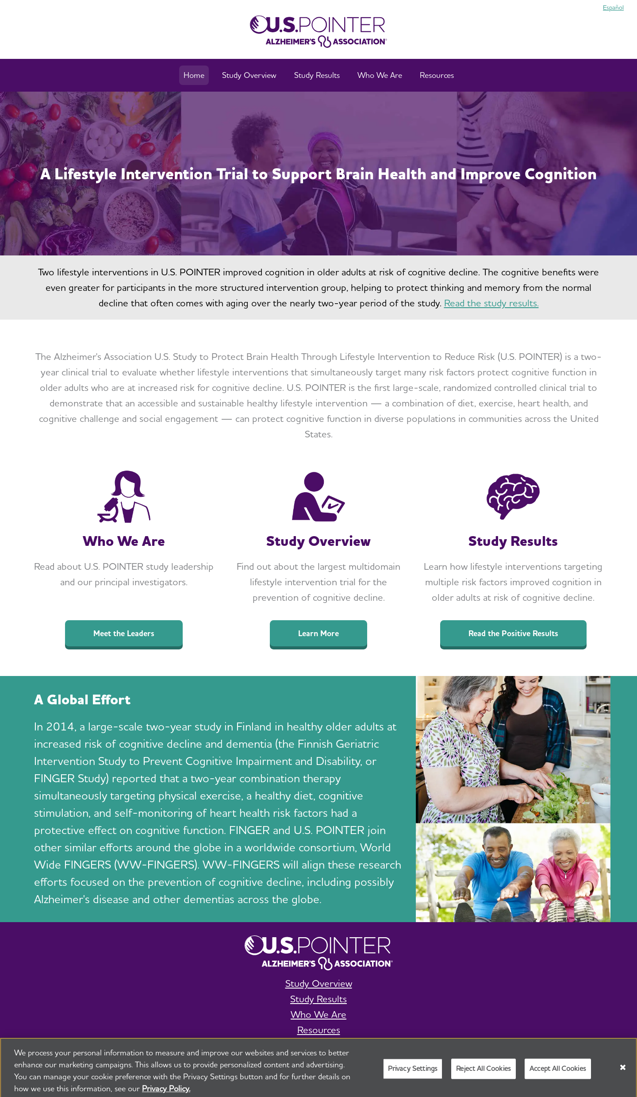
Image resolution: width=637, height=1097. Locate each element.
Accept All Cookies (558, 1072)
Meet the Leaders (123, 633)
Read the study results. (491, 303)
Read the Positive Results (513, 633)
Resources (437, 75)
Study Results (317, 75)
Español (613, 7)
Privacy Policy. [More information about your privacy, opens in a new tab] (166, 1092)
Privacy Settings (413, 1072)
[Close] (623, 1071)
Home (194, 75)
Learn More (318, 633)
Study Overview (249, 75)
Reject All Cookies (483, 1072)
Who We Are (379, 75)
